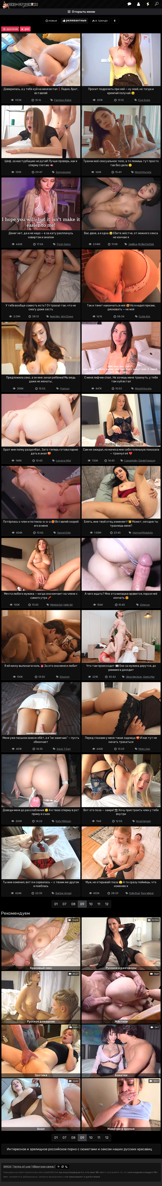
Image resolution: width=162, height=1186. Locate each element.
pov (24, 29)
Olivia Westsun (134, 676)
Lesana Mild (63, 460)
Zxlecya (145, 604)
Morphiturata (143, 172)
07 (64, 904)
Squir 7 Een (64, 748)
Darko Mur (149, 676)
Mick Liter (144, 748)
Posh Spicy (64, 244)
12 (107, 904)
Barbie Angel (63, 893)
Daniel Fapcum (147, 460)
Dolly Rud (134, 893)
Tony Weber (147, 893)
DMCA (7, 1166)
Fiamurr (65, 388)
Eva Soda (144, 100)
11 (98, 904)
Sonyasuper (63, 172)
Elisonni (64, 676)
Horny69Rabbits (143, 532)
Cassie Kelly (130, 460)
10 (91, 904)
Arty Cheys (67, 316)
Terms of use (21, 1166)
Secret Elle (64, 532)
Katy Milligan (63, 821)
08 (73, 904)
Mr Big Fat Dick (146, 244)
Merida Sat (56, 604)
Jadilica (132, 244)
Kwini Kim (55, 316)
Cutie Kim (144, 316)
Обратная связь (43, 1166)
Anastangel (143, 821)
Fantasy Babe (62, 100)
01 (56, 904)
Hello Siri (68, 604)
